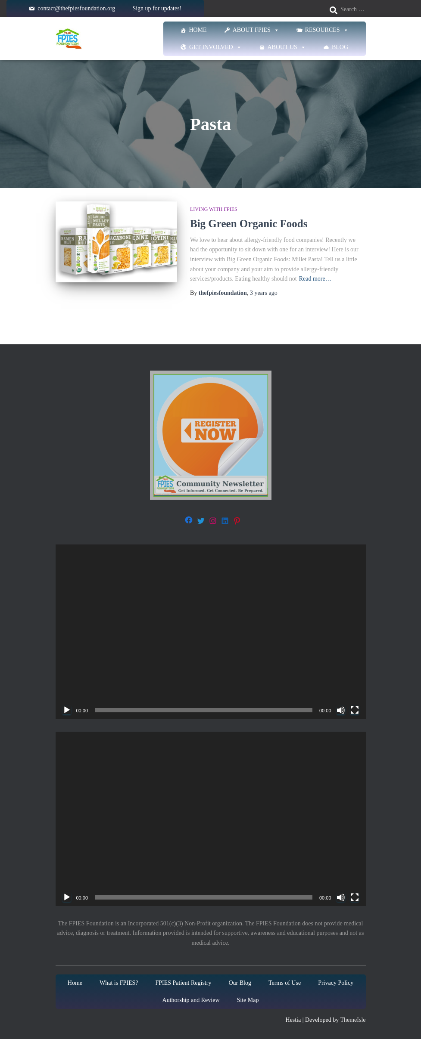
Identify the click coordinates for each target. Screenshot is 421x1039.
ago (264, 293)
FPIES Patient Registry (183, 983)
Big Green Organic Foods (248, 223)
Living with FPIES (213, 209)
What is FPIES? (119, 983)
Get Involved (215, 47)
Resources (327, 30)
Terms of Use (284, 983)
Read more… (315, 278)
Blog (340, 47)
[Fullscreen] (354, 710)
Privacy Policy (335, 983)
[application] (211, 631)
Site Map (248, 1000)
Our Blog (239, 983)
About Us (287, 47)
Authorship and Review (191, 1000)
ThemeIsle (352, 1020)
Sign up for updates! (156, 8)
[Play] (66, 710)
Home (197, 30)
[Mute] (341, 710)
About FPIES (256, 30)
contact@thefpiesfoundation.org (76, 8)
